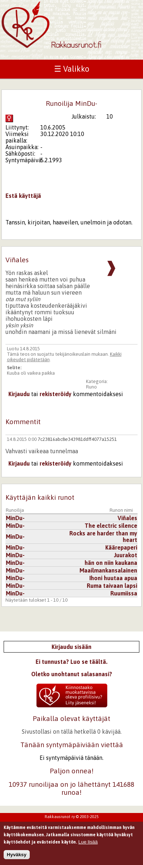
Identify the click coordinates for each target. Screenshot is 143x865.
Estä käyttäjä (23, 195)
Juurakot (125, 555)
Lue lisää (88, 844)
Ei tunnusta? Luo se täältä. (71, 661)
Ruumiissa (123, 593)
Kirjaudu (19, 394)
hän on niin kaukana (111, 562)
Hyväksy (16, 857)
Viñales (127, 518)
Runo (91, 387)
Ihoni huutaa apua (113, 578)
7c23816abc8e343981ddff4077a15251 (77, 439)
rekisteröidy (56, 394)
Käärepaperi (121, 547)
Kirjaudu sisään (71, 646)
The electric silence (111, 525)
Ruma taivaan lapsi (112, 585)
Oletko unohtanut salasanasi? (71, 674)
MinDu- (15, 518)
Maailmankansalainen (108, 570)
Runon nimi (121, 510)
